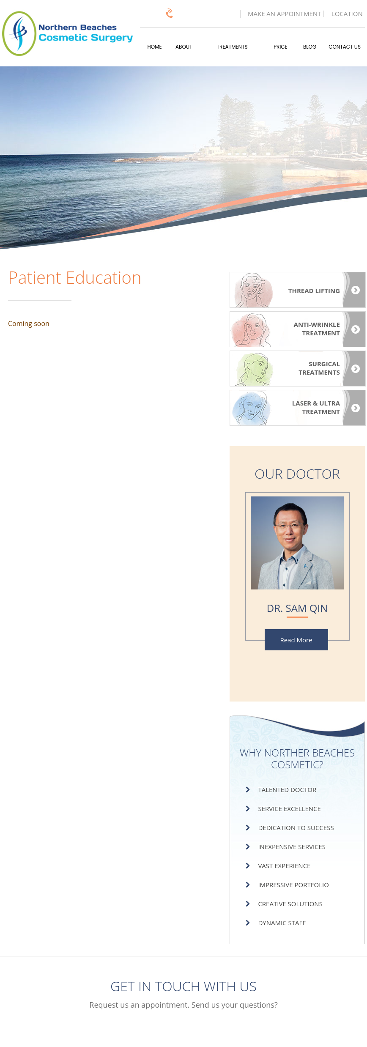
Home (155, 46)
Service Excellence (289, 808)
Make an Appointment (284, 14)
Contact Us (345, 46)
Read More (296, 640)
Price (281, 46)
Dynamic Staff (282, 922)
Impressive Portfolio (293, 884)
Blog (309, 46)
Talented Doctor (287, 789)
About (183, 46)
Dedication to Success (296, 827)
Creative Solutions (290, 903)
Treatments (232, 46)
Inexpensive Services (292, 846)
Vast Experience (284, 865)
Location (347, 14)
